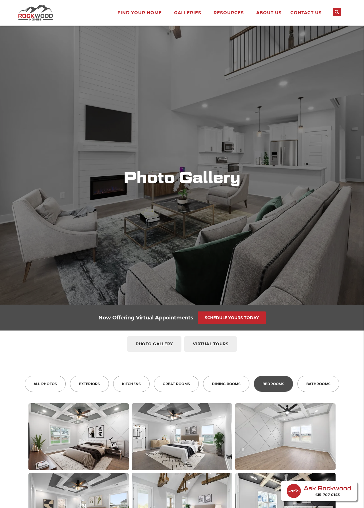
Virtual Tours (211, 343)
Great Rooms (176, 384)
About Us (269, 12)
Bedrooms (273, 384)
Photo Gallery (154, 343)
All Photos (45, 384)
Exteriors (89, 384)
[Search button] (337, 12)
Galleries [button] (187, 12)
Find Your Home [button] (139, 12)
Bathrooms (318, 384)
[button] (337, 14)
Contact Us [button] (306, 12)
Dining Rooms (226, 384)
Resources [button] (229, 12)
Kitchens (131, 384)
